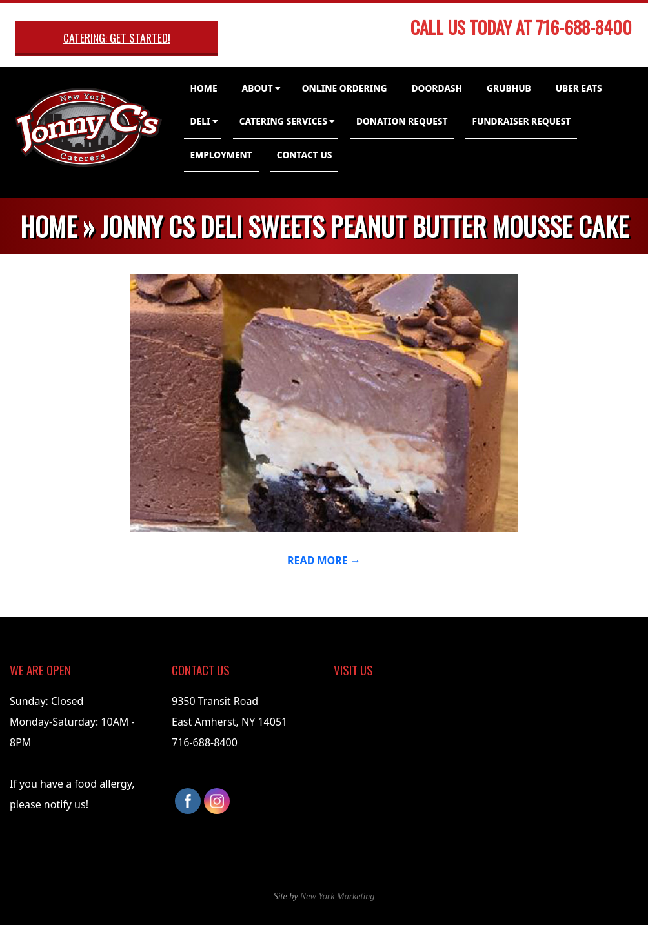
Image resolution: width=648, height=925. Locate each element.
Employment (221, 154)
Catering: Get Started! (116, 37)
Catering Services (283, 121)
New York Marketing (337, 896)
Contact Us (304, 154)
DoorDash (436, 88)
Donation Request (402, 121)
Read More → (324, 560)
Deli (200, 121)
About (257, 88)
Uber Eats (579, 88)
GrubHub (509, 88)
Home (204, 88)
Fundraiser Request (521, 121)
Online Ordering (344, 88)
